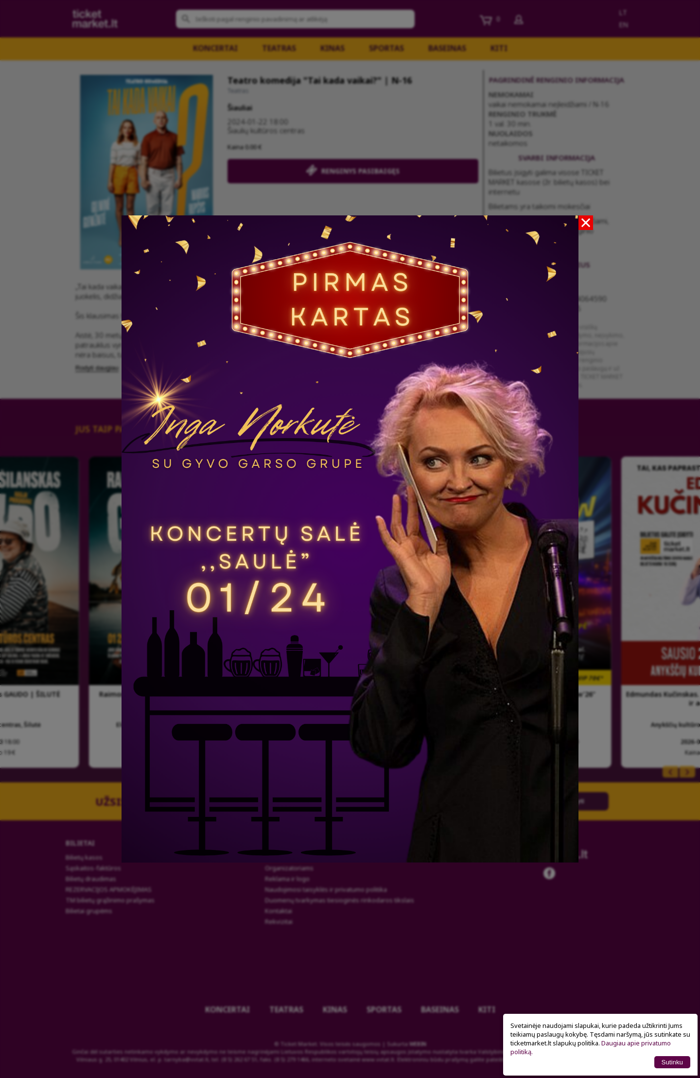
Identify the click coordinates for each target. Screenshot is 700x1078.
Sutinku (672, 1062)
